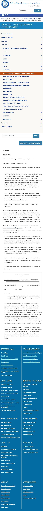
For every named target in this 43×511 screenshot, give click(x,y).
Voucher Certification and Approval (12, 109)
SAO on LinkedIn (5, 492)
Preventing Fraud (27, 413)
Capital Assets (11, 56)
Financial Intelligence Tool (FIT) (9, 359)
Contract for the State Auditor (30, 452)
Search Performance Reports (30, 359)
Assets (9, 52)
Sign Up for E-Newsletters (8, 504)
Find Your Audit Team (6, 384)
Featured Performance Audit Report (32, 353)
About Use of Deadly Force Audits (10, 402)
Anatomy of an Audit (6, 387)
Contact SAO (4, 466)
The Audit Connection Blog (8, 486)
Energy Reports (5, 362)
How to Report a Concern (29, 422)
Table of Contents (6, 34)
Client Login (4, 507)
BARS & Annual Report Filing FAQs (10, 431)
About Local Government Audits (9, 393)
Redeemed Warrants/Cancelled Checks (13, 97)
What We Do (4, 446)
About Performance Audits (30, 356)
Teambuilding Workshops (29, 392)
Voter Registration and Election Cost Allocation (16, 106)
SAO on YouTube (5, 498)
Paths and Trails (7, 91)
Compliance (10, 116)
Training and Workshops (7, 434)
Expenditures (7, 20)
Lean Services (26, 389)
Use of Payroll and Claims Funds (12, 103)
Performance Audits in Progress (31, 362)
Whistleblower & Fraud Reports (9, 368)
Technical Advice (27, 404)
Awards (9, 66)
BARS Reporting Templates (8, 428)
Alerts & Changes (11, 127)
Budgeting (9, 41)
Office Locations (5, 460)
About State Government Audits (9, 390)
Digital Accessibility (28, 486)
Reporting (9, 123)
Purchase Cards (7, 94)
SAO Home (4, 18)
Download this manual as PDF (30, 143)
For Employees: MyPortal (29, 498)
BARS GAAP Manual (6, 422)
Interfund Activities (13, 112)
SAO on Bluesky (5, 495)
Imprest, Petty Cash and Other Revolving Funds (16, 82)
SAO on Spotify (5, 501)
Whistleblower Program (29, 431)
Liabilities (10, 59)
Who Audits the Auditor (7, 469)
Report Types (4, 353)
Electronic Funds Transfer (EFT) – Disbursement (16, 76)
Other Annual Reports (6, 375)
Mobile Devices (7, 88)
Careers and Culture (28, 446)
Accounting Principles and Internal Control (19, 49)
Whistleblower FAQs (28, 434)
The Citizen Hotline (28, 425)
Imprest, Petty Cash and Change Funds (12, 228)
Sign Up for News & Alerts (8, 463)
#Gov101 (25, 407)
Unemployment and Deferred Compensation (15, 100)
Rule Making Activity (28, 492)
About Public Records (7, 472)
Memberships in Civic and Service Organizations (16, 85)
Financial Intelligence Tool (30, 398)
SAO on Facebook (6, 489)
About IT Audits (5, 396)
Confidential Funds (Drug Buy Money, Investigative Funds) (18, 73)
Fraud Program (27, 428)
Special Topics (11, 120)
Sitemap (25, 495)
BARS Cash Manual (27, 18)
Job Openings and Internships (30, 449)
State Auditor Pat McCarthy (8, 449)
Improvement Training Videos (30, 410)
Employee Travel (7, 79)
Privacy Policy (26, 489)
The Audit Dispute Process (8, 410)
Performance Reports (7, 365)
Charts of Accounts (12, 38)
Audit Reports (4, 356)
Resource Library (27, 401)
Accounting (37, 18)
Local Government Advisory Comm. (10, 437)
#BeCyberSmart (27, 395)
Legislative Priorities (6, 452)
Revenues (10, 63)
